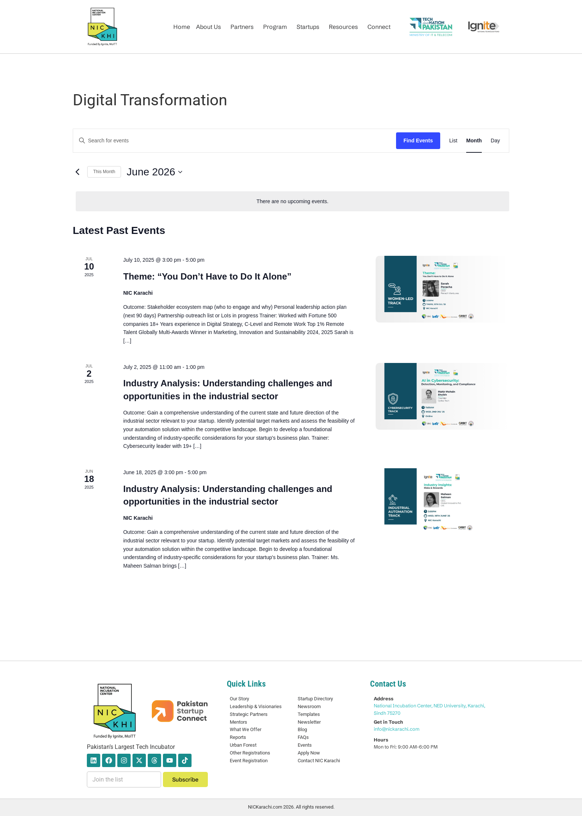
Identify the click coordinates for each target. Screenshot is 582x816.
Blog (302, 729)
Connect (378, 26)
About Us (208, 26)
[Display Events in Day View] (495, 140)
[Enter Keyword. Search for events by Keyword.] (234, 140)
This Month (104, 171)
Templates (309, 714)
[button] (210, 26)
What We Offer (245, 729)
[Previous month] (77, 172)
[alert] (292, 201)
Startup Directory (315, 698)
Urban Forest (243, 745)
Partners (242, 26)
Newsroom (309, 706)
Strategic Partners (249, 714)
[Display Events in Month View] (474, 140)
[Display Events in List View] (453, 140)
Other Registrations (250, 753)
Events (305, 745)
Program (275, 26)
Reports (238, 737)
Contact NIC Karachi (319, 760)
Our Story (239, 698)
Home (181, 26)
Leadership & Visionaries (256, 706)
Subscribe (185, 779)
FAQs (303, 737)
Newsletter (309, 722)
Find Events (418, 140)
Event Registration (249, 760)
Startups (308, 26)
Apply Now (309, 753)
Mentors (238, 722)
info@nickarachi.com (396, 729)
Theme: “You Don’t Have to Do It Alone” (207, 276)
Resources (343, 26)
